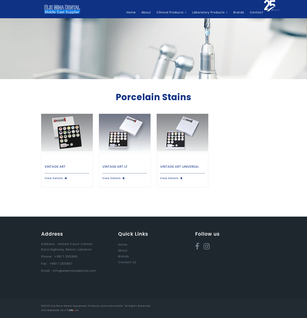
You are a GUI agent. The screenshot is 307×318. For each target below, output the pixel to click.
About (146, 12)
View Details (56, 178)
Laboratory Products (210, 12)
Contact (256, 12)
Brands (238, 12)
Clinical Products (172, 12)
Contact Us (127, 262)
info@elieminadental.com (74, 271)
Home (131, 12)
